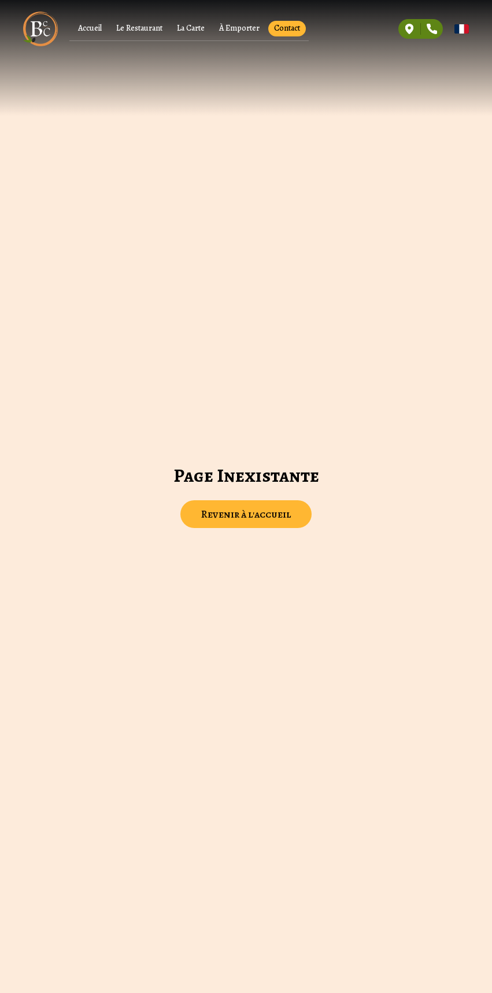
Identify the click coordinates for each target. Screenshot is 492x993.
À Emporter (239, 28)
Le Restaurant (139, 28)
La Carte (191, 28)
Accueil (90, 28)
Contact (287, 28)
